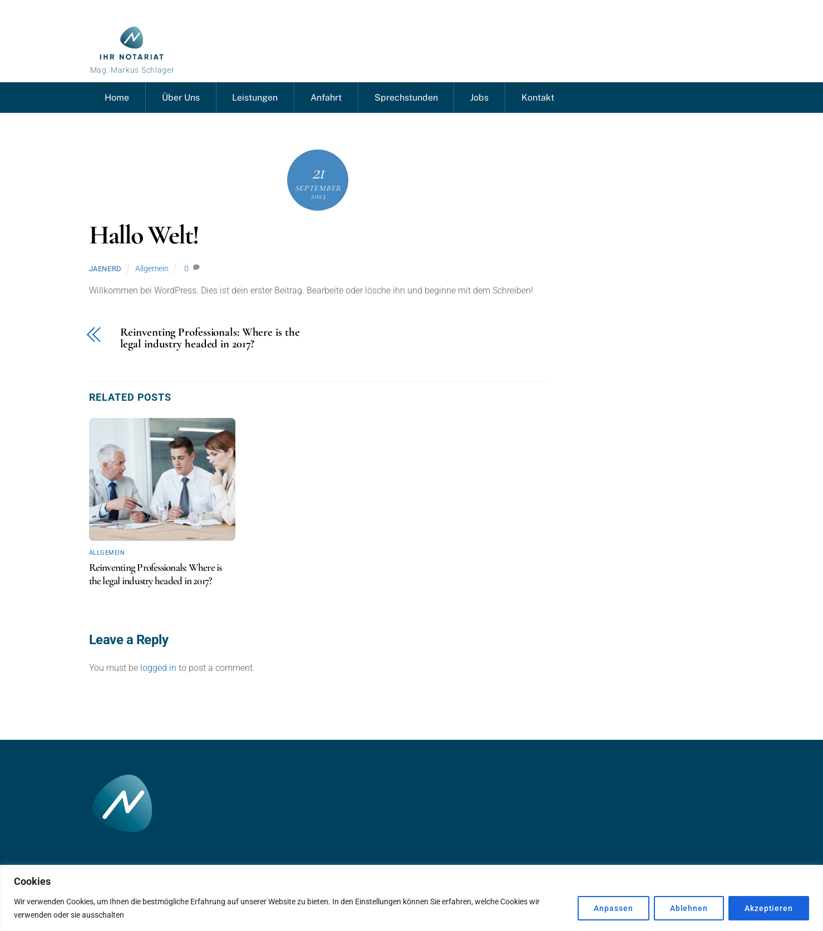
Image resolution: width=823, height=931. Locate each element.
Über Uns (181, 97)
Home (117, 97)
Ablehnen (689, 908)
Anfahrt (326, 97)
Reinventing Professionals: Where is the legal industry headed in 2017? (210, 338)
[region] (411, 898)
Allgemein (152, 268)
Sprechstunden (406, 97)
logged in (158, 668)
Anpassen (613, 908)
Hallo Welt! (144, 235)
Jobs (479, 97)
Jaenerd (105, 269)
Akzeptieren (769, 908)
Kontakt (537, 97)
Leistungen (255, 97)
